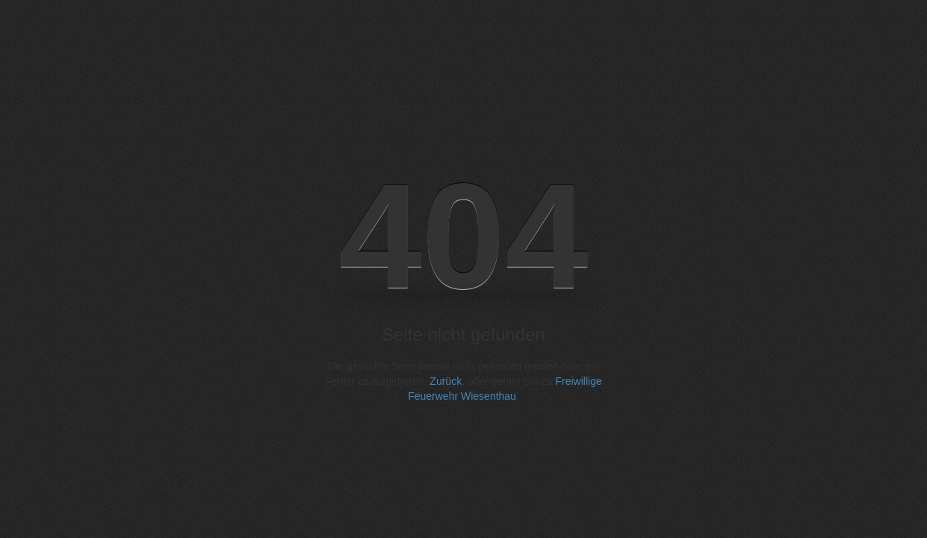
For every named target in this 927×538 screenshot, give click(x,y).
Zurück (446, 381)
